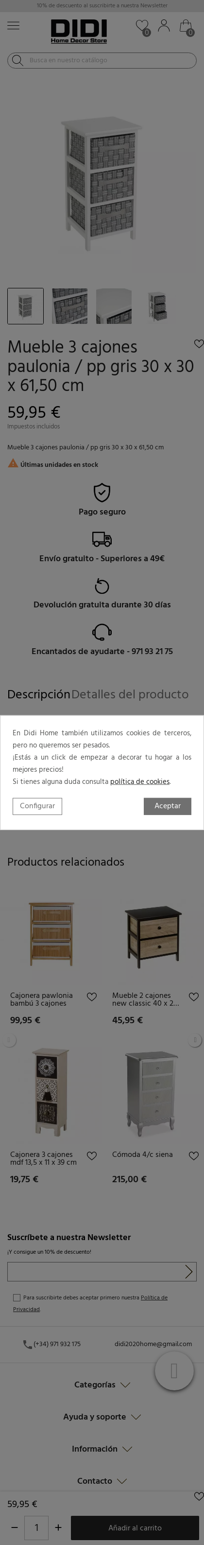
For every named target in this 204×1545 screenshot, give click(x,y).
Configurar (37, 805)
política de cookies (140, 781)
